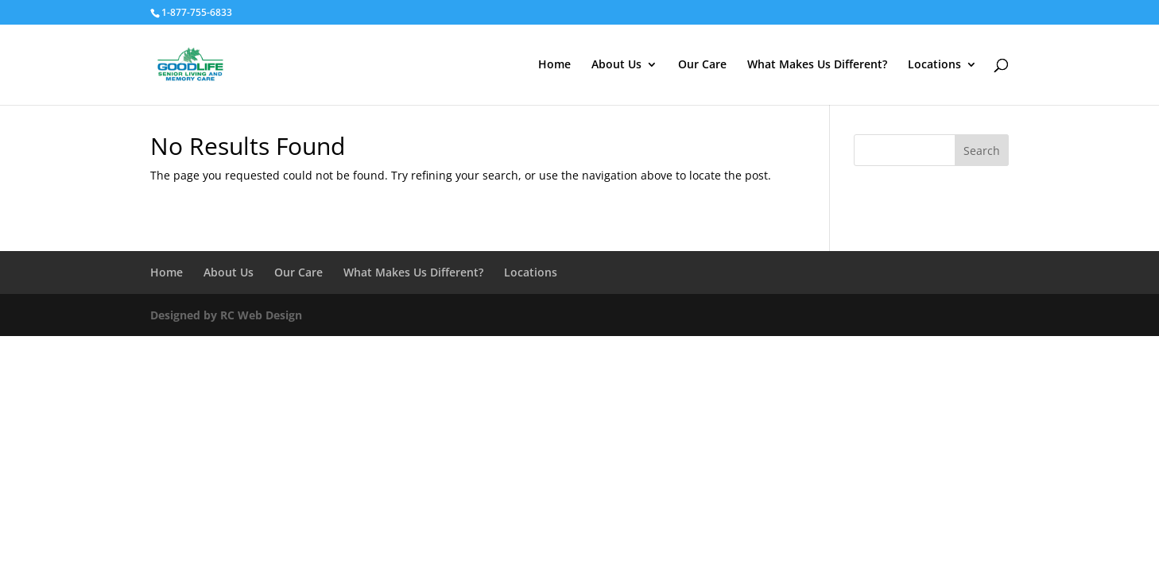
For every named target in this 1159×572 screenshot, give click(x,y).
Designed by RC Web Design (226, 315)
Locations (934, 65)
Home (554, 65)
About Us (616, 65)
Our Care (702, 65)
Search (981, 150)
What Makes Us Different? (817, 65)
